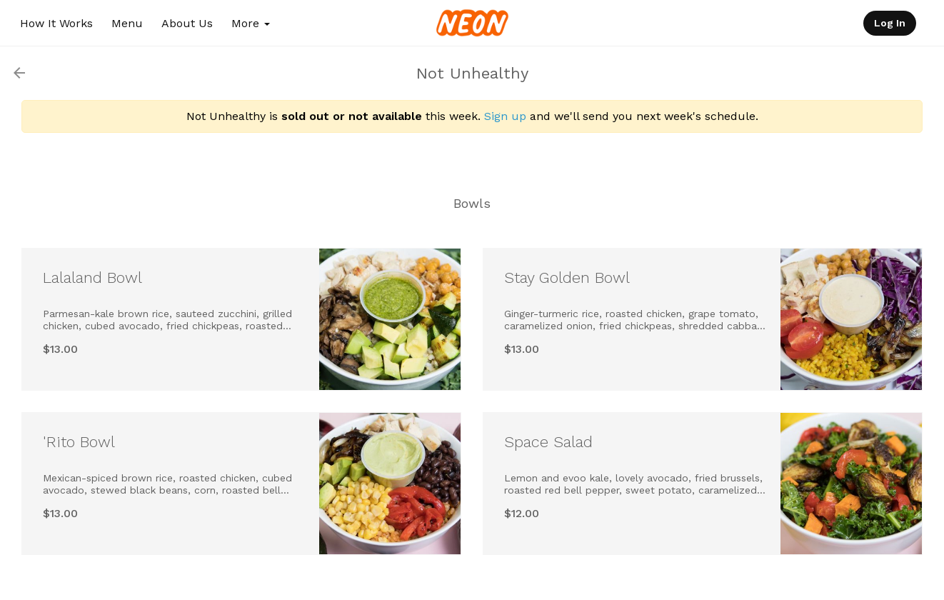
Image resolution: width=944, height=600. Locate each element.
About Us (187, 23)
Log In (889, 23)
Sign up (505, 116)
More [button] (250, 23)
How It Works (56, 23)
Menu (127, 23)
